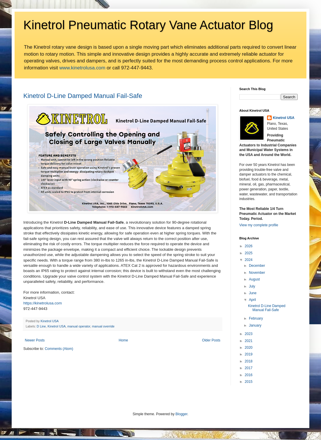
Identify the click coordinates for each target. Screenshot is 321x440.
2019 (249, 354)
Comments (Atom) (59, 349)
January (255, 325)
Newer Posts (35, 340)
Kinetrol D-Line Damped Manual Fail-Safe (82, 95)
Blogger (181, 414)
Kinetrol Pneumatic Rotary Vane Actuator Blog (148, 25)
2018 (249, 361)
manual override (103, 326)
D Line (41, 326)
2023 (249, 334)
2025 (249, 253)
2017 (249, 368)
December (257, 266)
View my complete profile (258, 225)
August (254, 279)
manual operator (78, 326)
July (252, 286)
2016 (249, 375)
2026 (249, 246)
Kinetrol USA (57, 326)
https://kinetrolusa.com (42, 303)
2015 (249, 382)
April (252, 300)
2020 (249, 348)
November (257, 273)
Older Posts (211, 340)
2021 (249, 341)
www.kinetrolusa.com (82, 68)
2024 (249, 260)
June (253, 293)
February (256, 318)
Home (123, 340)
